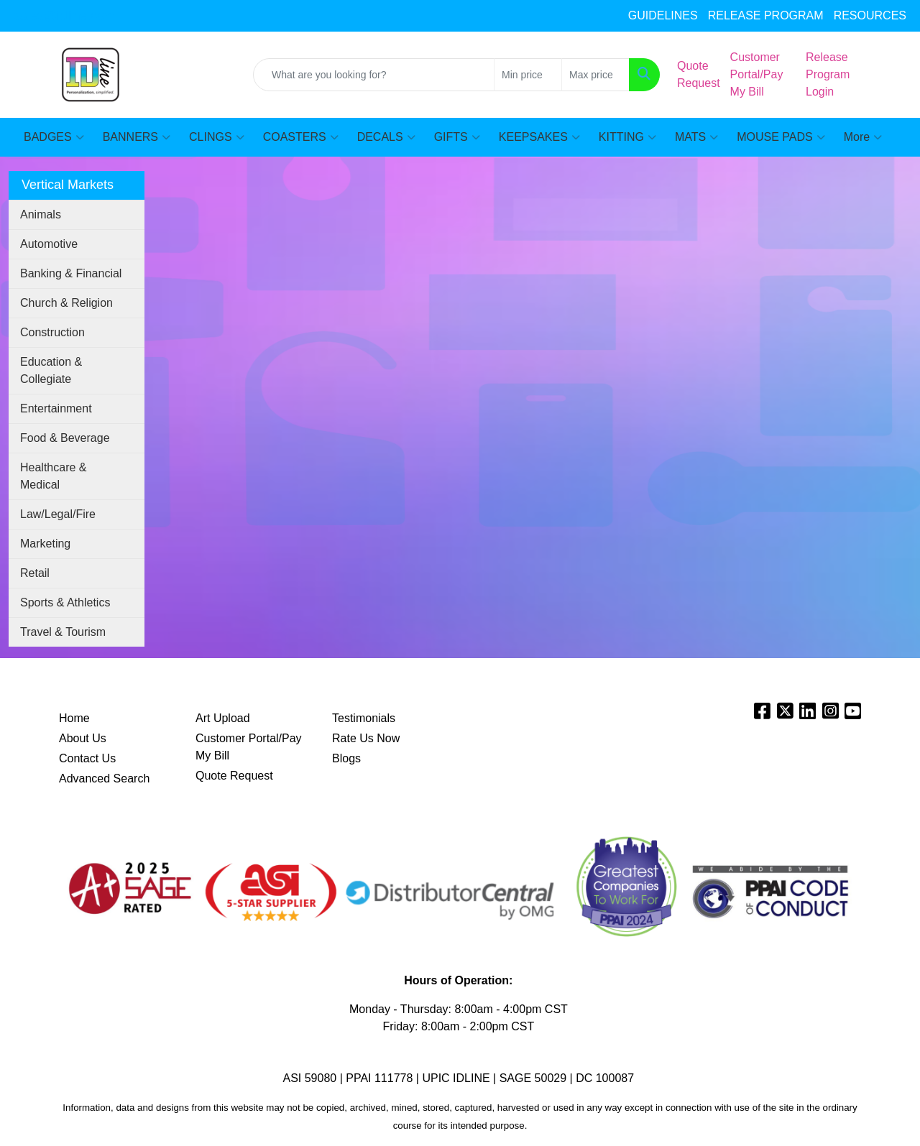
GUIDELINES (663, 15)
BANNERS (136, 137)
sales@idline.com (64, 16)
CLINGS (216, 137)
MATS (696, 137)
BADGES (54, 137)
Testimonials (363, 718)
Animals (40, 214)
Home (74, 718)
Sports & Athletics (65, 602)
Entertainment (56, 408)
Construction (52, 332)
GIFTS (457, 137)
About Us (82, 738)
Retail (35, 573)
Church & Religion (66, 303)
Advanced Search (104, 778)
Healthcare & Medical (53, 476)
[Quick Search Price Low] (528, 74)
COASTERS (301, 137)
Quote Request (234, 776)
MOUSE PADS (781, 137)
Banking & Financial (70, 273)
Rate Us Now (366, 738)
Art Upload (223, 718)
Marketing (45, 543)
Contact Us (87, 758)
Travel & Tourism (63, 632)
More (863, 137)
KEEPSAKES (539, 137)
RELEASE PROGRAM (766, 15)
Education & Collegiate (51, 370)
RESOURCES (870, 15)
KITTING (627, 137)
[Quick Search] (373, 74)
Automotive (49, 244)
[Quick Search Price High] (595, 74)
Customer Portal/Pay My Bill (249, 747)
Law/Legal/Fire (58, 514)
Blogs (346, 758)
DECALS (386, 137)
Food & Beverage (65, 438)
